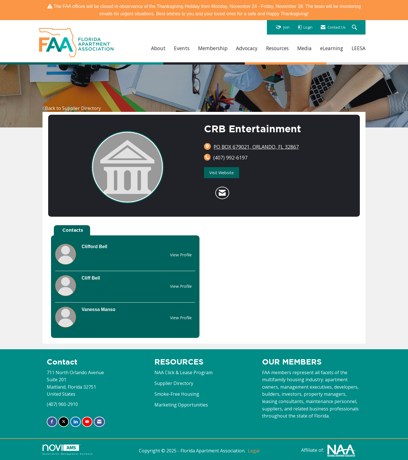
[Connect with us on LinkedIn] (75, 422)
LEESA (359, 48)
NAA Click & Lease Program (183, 372)
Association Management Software (67, 449)
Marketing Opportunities (181, 405)
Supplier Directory (173, 383)
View (181, 254)
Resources (277, 48)
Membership (213, 48)
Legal (254, 451)
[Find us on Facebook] (52, 422)
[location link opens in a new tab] (256, 147)
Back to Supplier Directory (71, 108)
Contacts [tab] (72, 230)
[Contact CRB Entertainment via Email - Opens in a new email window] (222, 193)
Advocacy (247, 48)
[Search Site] (355, 28)
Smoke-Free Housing (176, 394)
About (158, 48)
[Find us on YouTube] (87, 422)
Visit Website (221, 172)
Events (182, 48)
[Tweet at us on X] (63, 422)
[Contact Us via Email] (99, 422)
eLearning (331, 48)
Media (304, 48)
